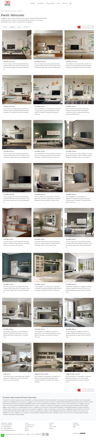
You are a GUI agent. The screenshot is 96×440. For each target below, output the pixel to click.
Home (2, 11)
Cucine (26, 423)
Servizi (50, 425)
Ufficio (26, 428)
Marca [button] (5, 27)
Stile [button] (19, 27)
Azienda (32, 3)
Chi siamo (51, 423)
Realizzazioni (50, 3)
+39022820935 (7, 426)
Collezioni (40, 3)
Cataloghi (75, 423)
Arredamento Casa (8, 11)
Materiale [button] (12, 27)
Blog (58, 3)
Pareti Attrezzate (18, 11)
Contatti (64, 3)
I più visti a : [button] (26, 27)
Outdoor (27, 430)
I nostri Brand (52, 426)
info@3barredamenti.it (10, 430)
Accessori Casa (29, 426)
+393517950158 (7, 428)
